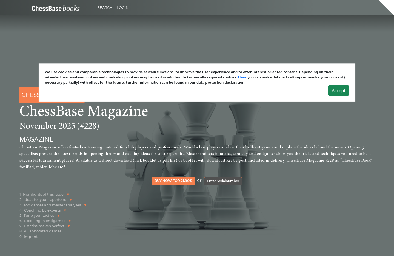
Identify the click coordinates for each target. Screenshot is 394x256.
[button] (68, 194)
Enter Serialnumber (223, 181)
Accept (339, 91)
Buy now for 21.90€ (173, 181)
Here (242, 77)
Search (105, 7)
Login (123, 7)
